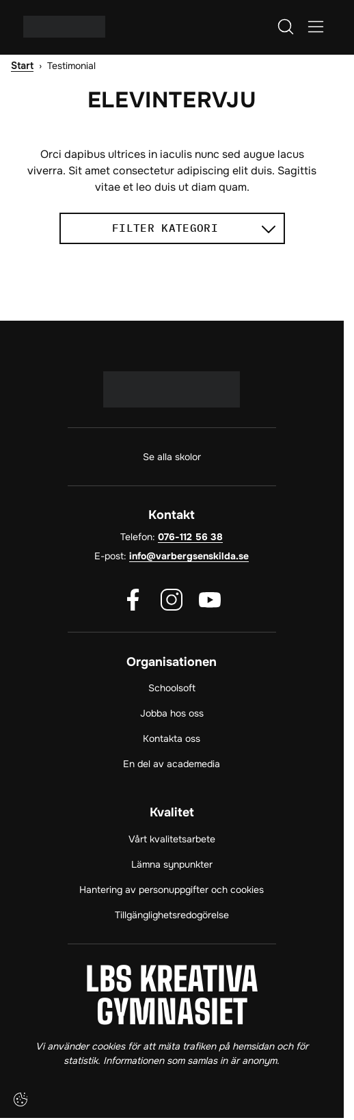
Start (22, 66)
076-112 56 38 (190, 537)
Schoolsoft (171, 688)
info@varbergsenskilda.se (189, 556)
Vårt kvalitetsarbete (171, 839)
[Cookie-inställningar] (20, 1099)
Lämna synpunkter (172, 864)
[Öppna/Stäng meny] (316, 27)
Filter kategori (193, 227)
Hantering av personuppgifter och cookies (171, 889)
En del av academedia (171, 764)
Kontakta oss (171, 738)
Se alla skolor (172, 457)
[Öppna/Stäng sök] (286, 27)
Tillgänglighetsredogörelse (172, 915)
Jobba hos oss (172, 713)
